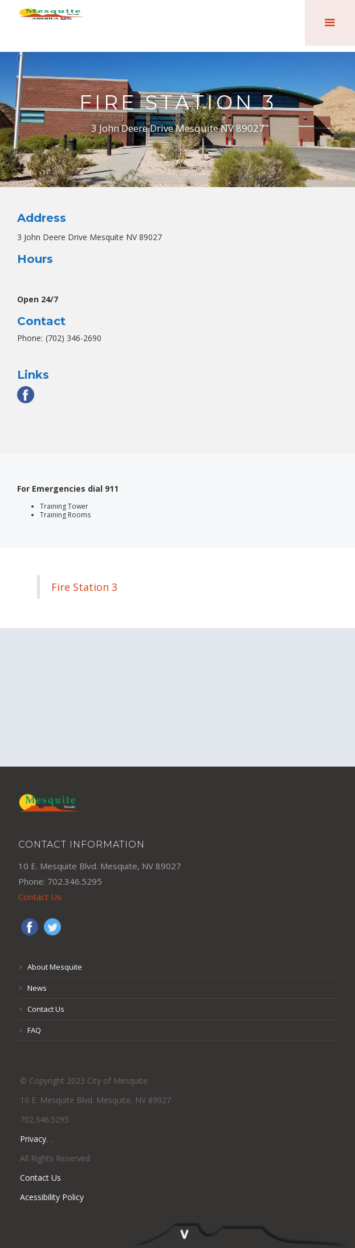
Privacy (33, 1138)
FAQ (29, 1030)
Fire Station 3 (84, 587)
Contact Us (40, 896)
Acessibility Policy (52, 1197)
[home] (51, 23)
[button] (330, 23)
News (32, 988)
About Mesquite (50, 967)
